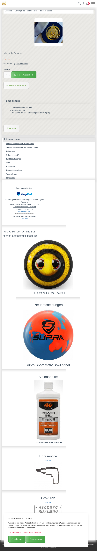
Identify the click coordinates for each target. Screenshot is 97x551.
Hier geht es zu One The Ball (48, 292)
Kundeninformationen (14, 170)
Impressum (10, 178)
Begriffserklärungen (13, 159)
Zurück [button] (11, 128)
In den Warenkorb (23, 75)
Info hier (24, 219)
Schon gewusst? (12, 155)
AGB (8, 163)
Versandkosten (21, 64)
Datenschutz (11, 166)
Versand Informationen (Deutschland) (20, 144)
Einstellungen (14, 532)
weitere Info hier (24, 212)
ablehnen (17, 539)
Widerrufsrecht (11, 174)
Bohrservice (10, 151)
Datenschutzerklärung (31, 532)
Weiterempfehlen (16, 85)
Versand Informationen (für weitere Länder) (22, 147)
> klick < (48, 461)
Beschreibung (13, 101)
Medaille (7, 69)
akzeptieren (35, 539)
